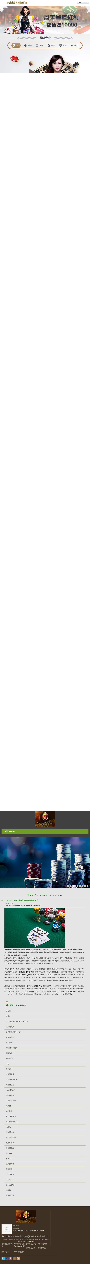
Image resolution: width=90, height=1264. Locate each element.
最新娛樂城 (10, 1148)
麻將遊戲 (9, 1053)
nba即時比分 (10, 1090)
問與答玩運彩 (42, 1244)
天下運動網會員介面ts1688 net (17, 1021)
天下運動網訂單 (19, 1252)
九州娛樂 (33, 1236)
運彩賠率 (9, 1169)
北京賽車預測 (11, 1137)
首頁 (2, 900)
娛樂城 (8, 1190)
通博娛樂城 (10, 1164)
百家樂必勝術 (11, 1100)
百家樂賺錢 (10, 1132)
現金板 (8, 1127)
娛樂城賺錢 (10, 1095)
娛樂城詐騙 (10, 1195)
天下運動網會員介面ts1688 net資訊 (20, 1245)
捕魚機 (8, 1106)
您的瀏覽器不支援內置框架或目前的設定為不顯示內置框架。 (45, 36)
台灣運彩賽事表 (11, 1079)
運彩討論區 (10, 1174)
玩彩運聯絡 (42, 1248)
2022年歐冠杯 (11, 1116)
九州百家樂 (10, 1037)
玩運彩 (8, 1016)
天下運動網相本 (31, 1248)
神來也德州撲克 (11, 1048)
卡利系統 (7, 1236)
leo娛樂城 (9, 1058)
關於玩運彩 (5, 1252)
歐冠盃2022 (10, 1185)
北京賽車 (9, 1042)
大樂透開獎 (10, 1074)
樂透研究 (9, 1153)
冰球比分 (9, 1111)
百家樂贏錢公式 (11, 1122)
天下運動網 (8, 900)
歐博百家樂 (18, 1236)
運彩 (7, 1064)
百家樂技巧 (10, 1085)
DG (23, 1236)
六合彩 (8, 1180)
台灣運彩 (9, 1069)
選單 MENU (10, 831)
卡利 (3, 1236)
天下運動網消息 (31, 1244)
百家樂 (8, 1011)
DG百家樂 (27, 1236)
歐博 (12, 1236)
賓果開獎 (9, 1158)
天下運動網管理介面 (13, 1032)
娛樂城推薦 (10, 1143)
